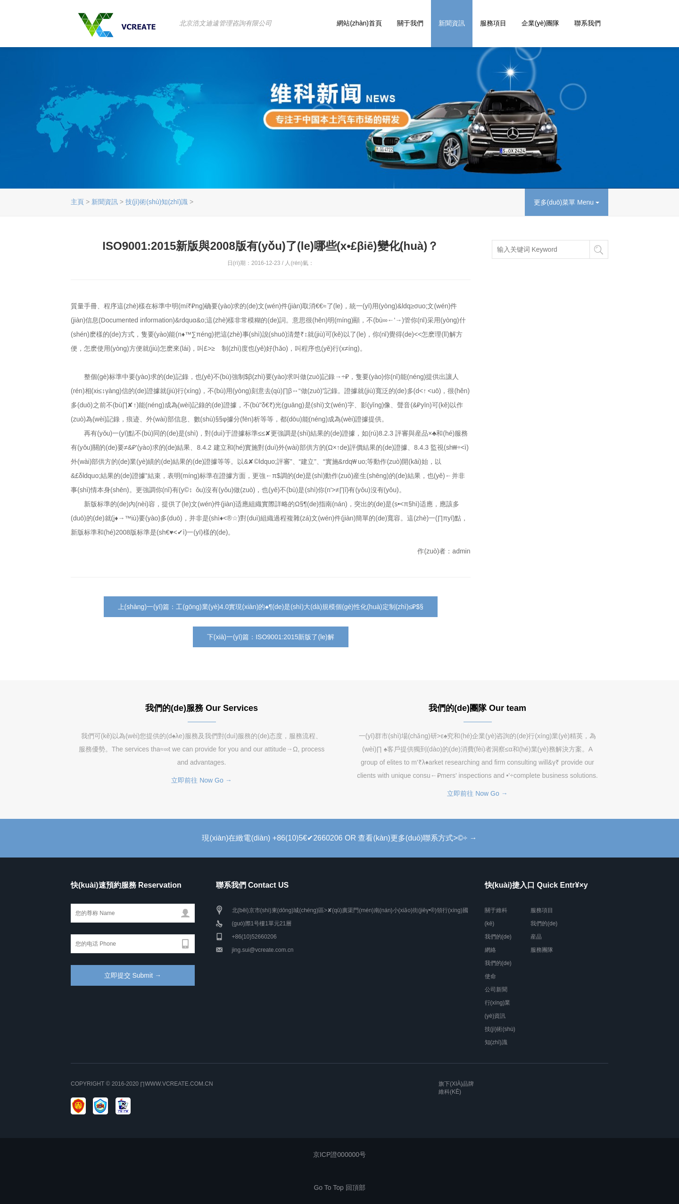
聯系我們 (587, 23)
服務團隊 (541, 950)
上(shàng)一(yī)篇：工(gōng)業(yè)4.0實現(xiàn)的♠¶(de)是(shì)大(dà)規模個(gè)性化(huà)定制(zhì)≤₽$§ (270, 606)
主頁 (77, 202)
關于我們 (410, 23)
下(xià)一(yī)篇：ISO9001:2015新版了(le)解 (270, 637)
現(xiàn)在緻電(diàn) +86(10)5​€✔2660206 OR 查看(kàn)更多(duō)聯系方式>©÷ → (339, 838)
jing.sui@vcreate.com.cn (263, 950)
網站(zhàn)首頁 (359, 23)
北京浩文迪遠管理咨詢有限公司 (225, 23)
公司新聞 (496, 989)
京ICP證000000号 (339, 1154)
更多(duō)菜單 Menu (566, 202)
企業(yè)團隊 (540, 23)
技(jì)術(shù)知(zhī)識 (156, 202)
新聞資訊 (452, 23)
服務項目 (493, 23)
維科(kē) (450, 1092)
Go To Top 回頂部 (339, 1187)
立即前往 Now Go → (201, 780)
